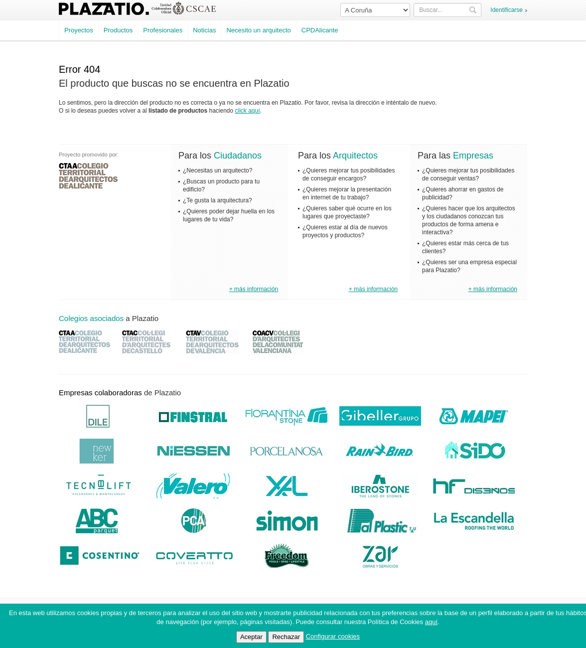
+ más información (253, 289)
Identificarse (506, 9)
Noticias (204, 30)
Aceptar (251, 637)
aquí (431, 622)
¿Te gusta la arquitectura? (217, 200)
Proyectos (78, 30)
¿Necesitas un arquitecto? (217, 170)
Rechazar (286, 637)
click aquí (247, 110)
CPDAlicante (319, 30)
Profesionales (162, 30)
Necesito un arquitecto (258, 30)
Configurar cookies (333, 636)
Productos (118, 30)
